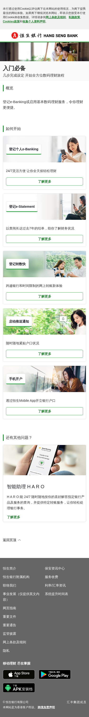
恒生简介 (9, 568)
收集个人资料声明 (34, 21)
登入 (83, 38)
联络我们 (9, 585)
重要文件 (9, 616)
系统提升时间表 (56, 594)
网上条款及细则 (56, 17)
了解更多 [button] (44, 181)
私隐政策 (74, 17)
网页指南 (9, 608)
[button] (6, 35)
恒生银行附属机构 (16, 577)
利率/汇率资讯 (55, 585)
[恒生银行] (44, 35)
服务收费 (51, 577)
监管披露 (9, 633)
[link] (46, 707)
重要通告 (9, 625)
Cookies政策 (11, 21)
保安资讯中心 (55, 568)
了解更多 (13, 517)
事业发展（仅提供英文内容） (21, 596)
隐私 (6, 650)
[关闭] (83, 8)
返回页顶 (9, 540)
